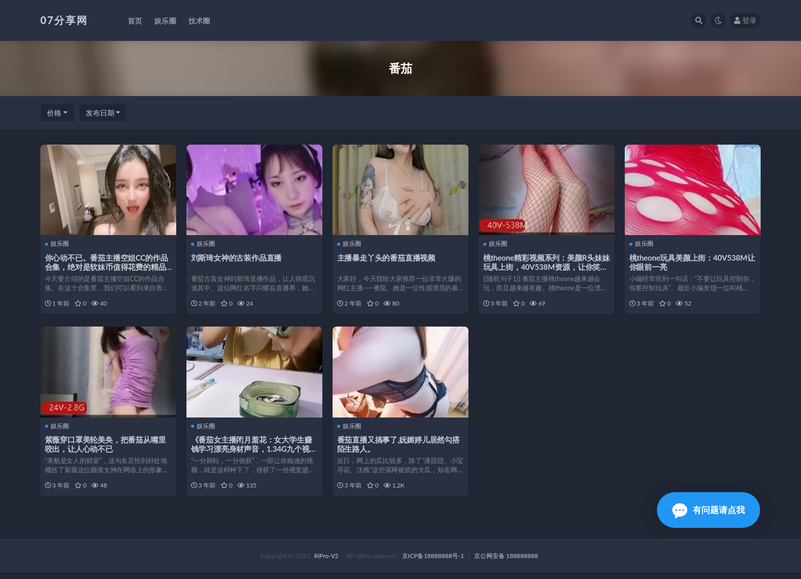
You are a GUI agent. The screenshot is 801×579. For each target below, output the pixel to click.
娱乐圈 (57, 243)
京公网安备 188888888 (506, 562)
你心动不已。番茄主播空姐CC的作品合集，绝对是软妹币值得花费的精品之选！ (107, 266)
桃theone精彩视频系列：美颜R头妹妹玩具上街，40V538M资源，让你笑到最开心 (546, 266)
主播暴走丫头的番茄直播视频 (387, 257)
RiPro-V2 (326, 562)
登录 (745, 20)
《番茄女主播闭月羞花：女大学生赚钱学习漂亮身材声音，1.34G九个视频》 (252, 452)
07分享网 (64, 20)
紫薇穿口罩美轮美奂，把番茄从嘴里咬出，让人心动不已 (106, 447)
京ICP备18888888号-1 (433, 562)
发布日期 (100, 112)
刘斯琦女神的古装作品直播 (237, 257)
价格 (54, 112)
